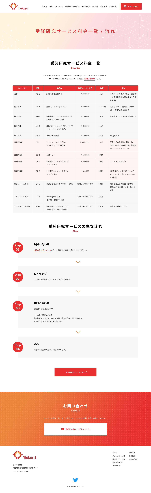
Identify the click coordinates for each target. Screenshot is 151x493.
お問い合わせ (89, 78)
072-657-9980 (22, 471)
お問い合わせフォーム (42, 250)
